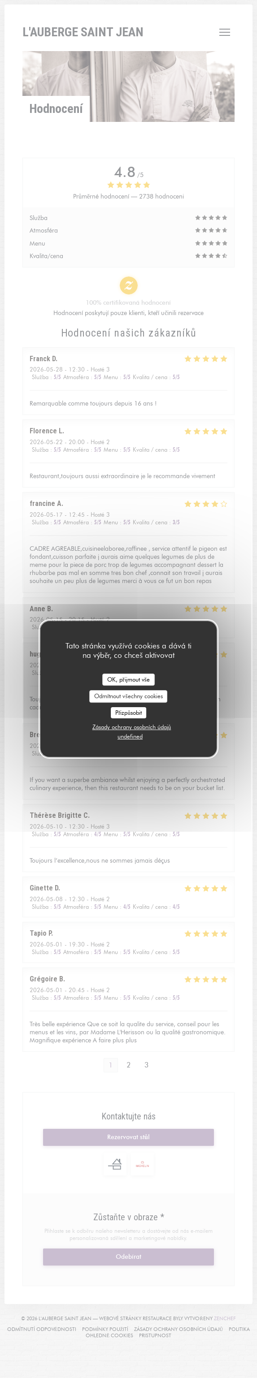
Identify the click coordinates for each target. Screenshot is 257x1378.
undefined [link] (130, 736)
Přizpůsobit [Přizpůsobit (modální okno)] (128, 712)
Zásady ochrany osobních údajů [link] (131, 726)
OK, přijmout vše (128, 679)
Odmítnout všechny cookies (128, 696)
